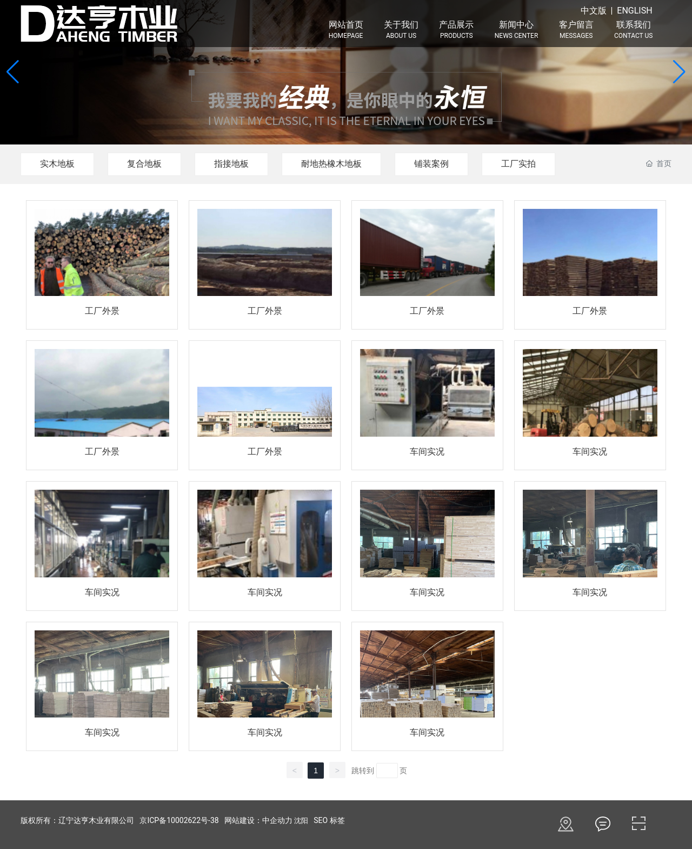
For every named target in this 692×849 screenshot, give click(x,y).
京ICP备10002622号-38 (178, 820)
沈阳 (301, 821)
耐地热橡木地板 (331, 164)
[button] (679, 72)
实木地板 (57, 164)
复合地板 (144, 164)
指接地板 (231, 164)
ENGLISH (634, 10)
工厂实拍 (518, 164)
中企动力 (277, 820)
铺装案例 (431, 164)
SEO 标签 (329, 820)
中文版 (594, 10)
